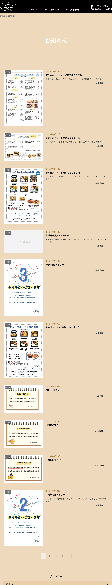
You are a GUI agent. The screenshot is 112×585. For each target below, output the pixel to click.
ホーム (34, 9)
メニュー (44, 9)
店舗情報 (74, 9)
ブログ (65, 9)
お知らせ (55, 9)
